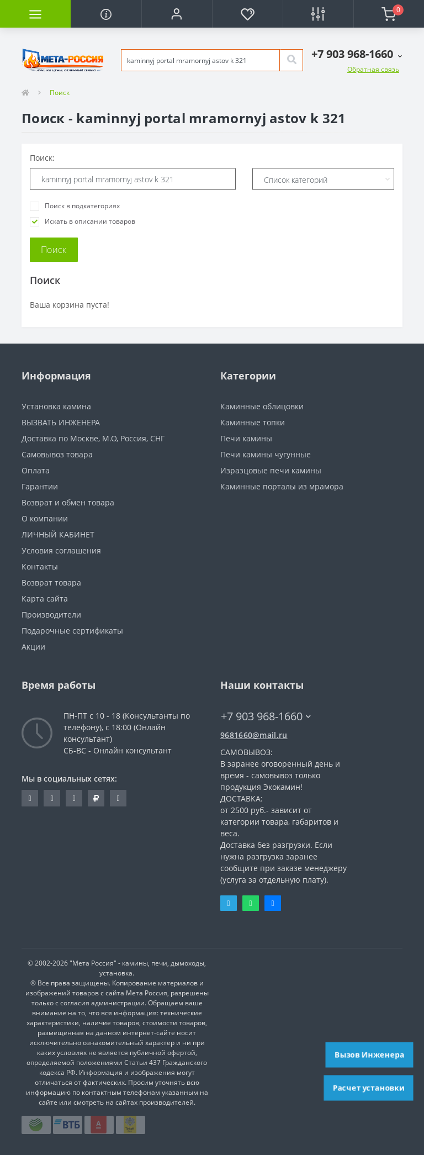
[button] (176, 14)
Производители (51, 614)
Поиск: (42, 157)
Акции (33, 646)
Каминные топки (252, 422)
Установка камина (56, 406)
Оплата (36, 470)
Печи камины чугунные (265, 454)
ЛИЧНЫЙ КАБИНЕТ (58, 534)
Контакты (40, 566)
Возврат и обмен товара (68, 502)
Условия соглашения (61, 550)
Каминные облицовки (262, 406)
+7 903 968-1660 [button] (266, 716)
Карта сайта (45, 598)
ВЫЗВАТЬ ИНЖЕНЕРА (61, 422)
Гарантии (40, 486)
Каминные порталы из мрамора (281, 486)
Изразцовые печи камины (270, 470)
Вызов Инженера (369, 1054)
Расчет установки (368, 1087)
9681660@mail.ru (254, 735)
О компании (45, 518)
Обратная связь (373, 69)
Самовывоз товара (57, 454)
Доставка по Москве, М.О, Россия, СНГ (93, 438)
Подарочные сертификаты (72, 630)
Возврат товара (51, 582)
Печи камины (246, 438)
